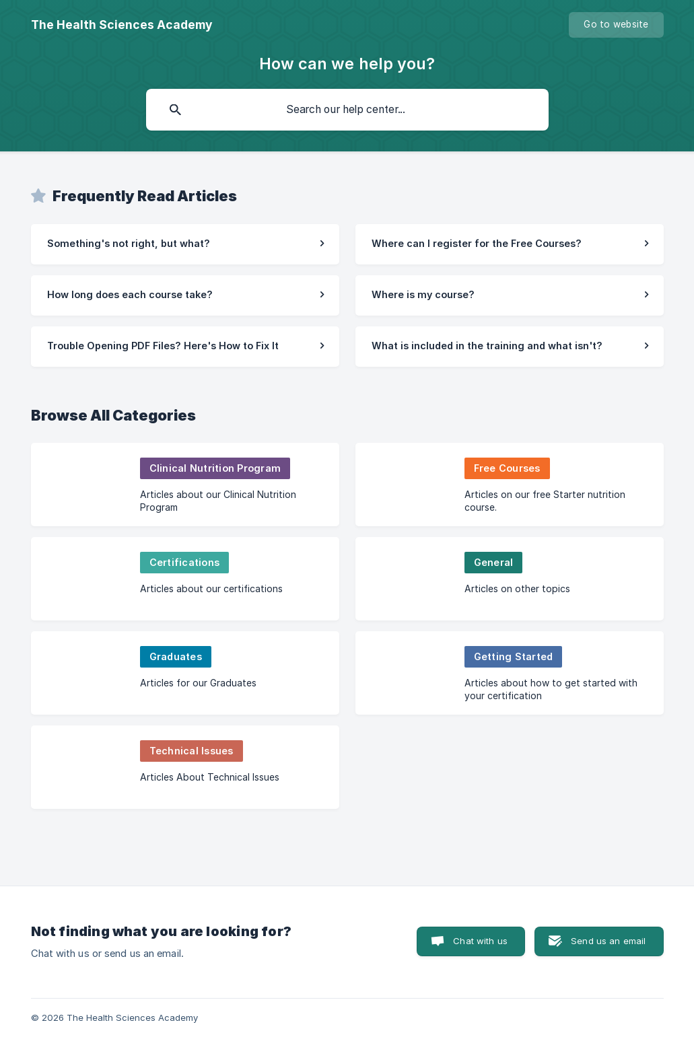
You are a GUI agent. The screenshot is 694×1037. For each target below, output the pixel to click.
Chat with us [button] (480, 940)
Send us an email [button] (608, 940)
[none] (122, 25)
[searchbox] (347, 110)
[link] (185, 244)
